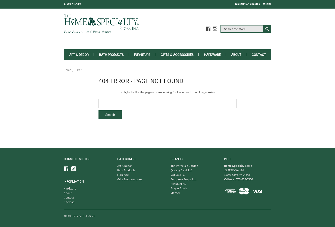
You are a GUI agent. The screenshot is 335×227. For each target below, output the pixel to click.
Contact (259, 55)
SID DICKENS (178, 184)
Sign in (240, 4)
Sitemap (69, 202)
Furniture (142, 55)
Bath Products (111, 55)
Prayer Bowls (179, 188)
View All (175, 193)
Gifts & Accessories (177, 55)
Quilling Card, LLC (181, 170)
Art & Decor (79, 55)
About (236, 55)
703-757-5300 (72, 4)
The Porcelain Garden (184, 166)
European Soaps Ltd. (184, 179)
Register (255, 4)
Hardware (212, 55)
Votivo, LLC (178, 175)
